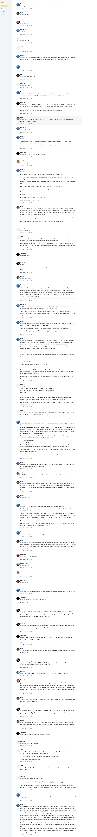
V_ (26, 38)
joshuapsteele (29, 563)
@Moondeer (29, 14)
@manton (28, 95)
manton (28, 720)
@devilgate (28, 710)
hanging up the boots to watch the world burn (54, 308)
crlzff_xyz (28, 47)
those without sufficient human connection (58, 186)
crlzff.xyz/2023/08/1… (50, 414)
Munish (28, 495)
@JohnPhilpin (29, 129)
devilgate (28, 671)
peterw (27, 276)
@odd (27, 31)
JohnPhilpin (29, 102)
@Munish (37, 534)
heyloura (28, 580)
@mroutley (38, 331)
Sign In (3, 8)
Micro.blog (6, 2)
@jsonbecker (29, 699)
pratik (27, 12)
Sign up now (4, 5)
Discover (3, 11)
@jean (34, 487)
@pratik (31, 31)
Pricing (3, 14)
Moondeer (28, 3)
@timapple (74, 523)
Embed (35, 8)
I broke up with (55, 306)
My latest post (66, 546)
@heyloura (28, 591)
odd (27, 21)
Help (2, 17)
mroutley (28, 160)
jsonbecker (28, 679)
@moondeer (73, 712)
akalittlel (28, 741)
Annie (27, 571)
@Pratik (28, 171)
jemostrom (28, 554)
